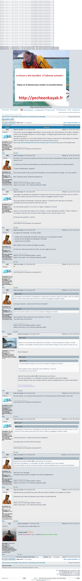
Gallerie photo (61, 110)
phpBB (36, 579)
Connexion (5, 110)
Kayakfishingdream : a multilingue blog (32, 110)
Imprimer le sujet (7, 125)
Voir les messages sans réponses (7, 114)
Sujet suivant (76, 125)
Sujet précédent (67, 125)
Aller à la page (67, 122)
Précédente (74, 122)
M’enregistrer (14, 110)
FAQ (69, 110)
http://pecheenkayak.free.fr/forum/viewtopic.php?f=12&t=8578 (38, 142)
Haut (3, 153)
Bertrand (8, 120)
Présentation (14, 116)
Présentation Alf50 (8, 119)
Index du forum (6, 116)
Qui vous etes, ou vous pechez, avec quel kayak (32, 116)
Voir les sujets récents (17, 114)
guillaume (12, 120)
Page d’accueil (49, 110)
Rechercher (76, 110)
